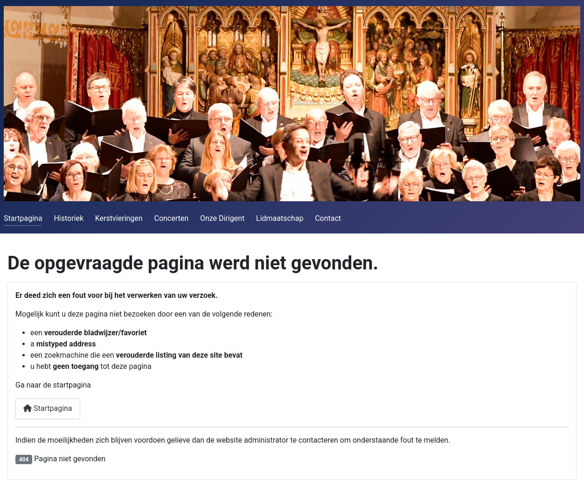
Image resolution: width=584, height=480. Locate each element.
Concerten (171, 218)
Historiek (68, 218)
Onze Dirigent (222, 218)
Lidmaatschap (279, 218)
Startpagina (23, 218)
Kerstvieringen (119, 218)
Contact (328, 218)
